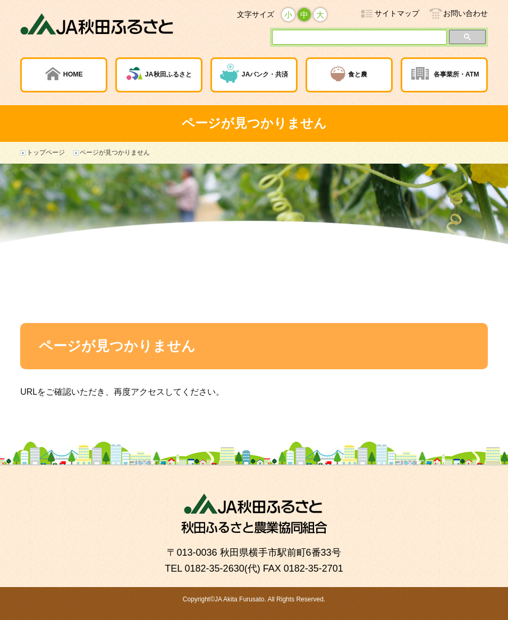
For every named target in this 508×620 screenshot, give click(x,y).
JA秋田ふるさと (168, 74)
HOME (73, 74)
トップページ (46, 152)
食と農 (357, 74)
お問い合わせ (465, 13)
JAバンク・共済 (265, 74)
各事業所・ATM (456, 74)
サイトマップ (397, 13)
